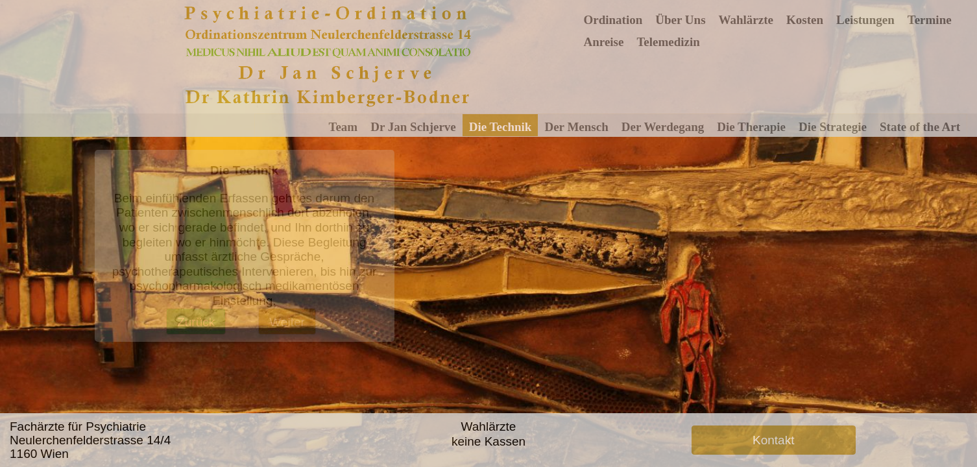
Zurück (196, 322)
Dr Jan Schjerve (413, 127)
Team (343, 127)
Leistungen (865, 20)
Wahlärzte (746, 20)
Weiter (287, 322)
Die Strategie (833, 127)
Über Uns (680, 20)
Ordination (613, 20)
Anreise (604, 42)
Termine (930, 20)
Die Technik (500, 127)
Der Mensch (576, 127)
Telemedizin (667, 42)
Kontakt (773, 440)
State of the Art (920, 127)
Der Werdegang (663, 127)
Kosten (804, 20)
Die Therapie (751, 127)
